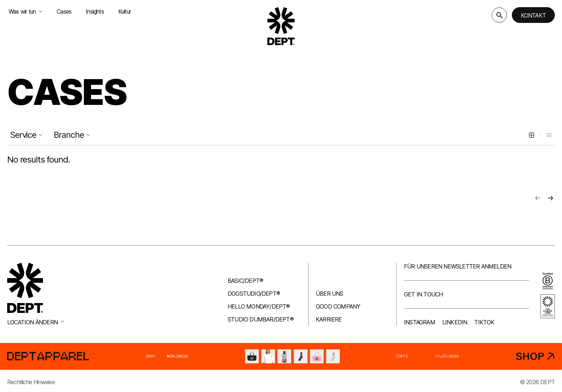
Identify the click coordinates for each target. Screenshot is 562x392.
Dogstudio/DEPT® (254, 293)
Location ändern (35, 322)
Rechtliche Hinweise (31, 382)
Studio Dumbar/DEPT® (261, 319)
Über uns (329, 293)
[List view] (549, 135)
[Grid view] (531, 135)
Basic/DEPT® (245, 280)
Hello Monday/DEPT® (259, 306)
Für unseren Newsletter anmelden (457, 266)
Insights (95, 11)
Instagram (419, 322)
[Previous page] (537, 198)
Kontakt (533, 15)
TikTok (484, 322)
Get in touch (423, 294)
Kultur (124, 11)
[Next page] (550, 198)
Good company (338, 306)
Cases (64, 11)
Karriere (329, 319)
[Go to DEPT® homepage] (281, 26)
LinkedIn (454, 322)
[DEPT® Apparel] (281, 356)
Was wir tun (25, 11)
